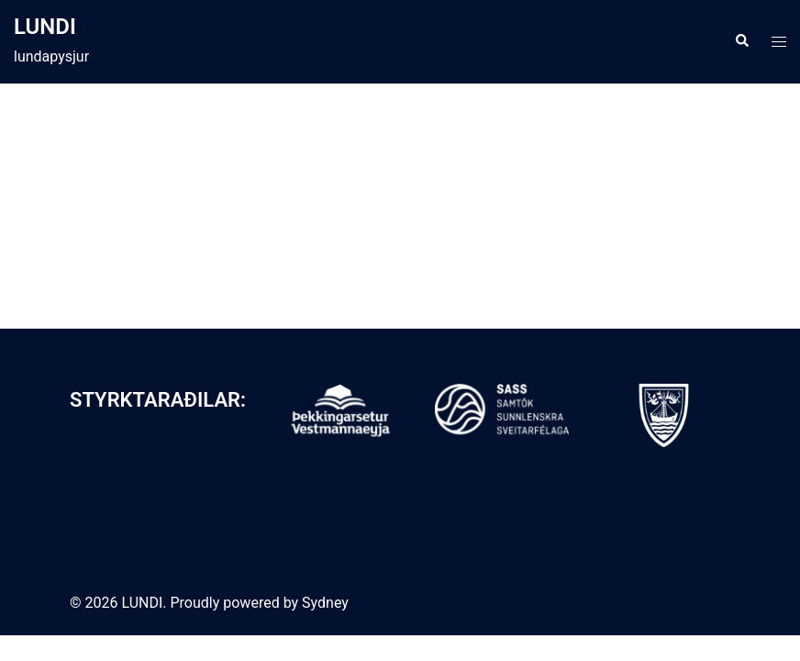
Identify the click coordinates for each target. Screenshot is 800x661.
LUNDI (45, 26)
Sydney (325, 602)
